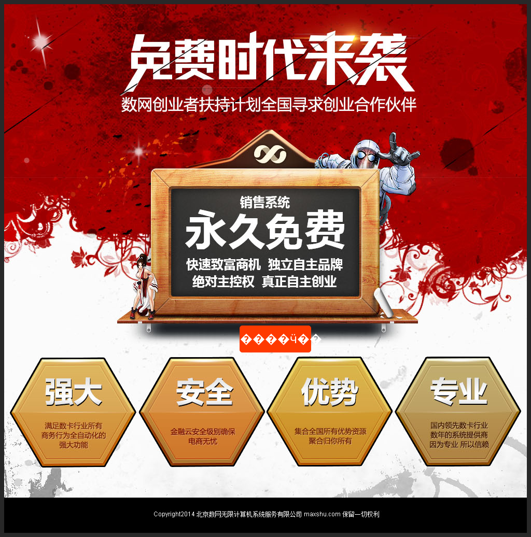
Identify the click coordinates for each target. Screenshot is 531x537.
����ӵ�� (275, 339)
